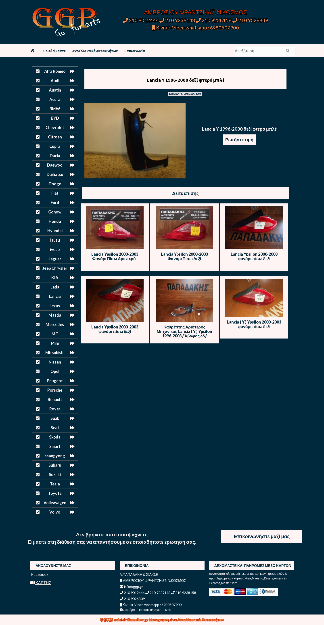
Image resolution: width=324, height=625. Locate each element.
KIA (54, 277)
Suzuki (55, 474)
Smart (54, 446)
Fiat (55, 193)
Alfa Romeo (55, 71)
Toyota (55, 493)
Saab (54, 418)
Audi (55, 80)
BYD (55, 118)
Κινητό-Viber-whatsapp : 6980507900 (195, 28)
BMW (55, 108)
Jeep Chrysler (54, 268)
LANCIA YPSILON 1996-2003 (185, 93)
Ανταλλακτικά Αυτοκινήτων (95, 50)
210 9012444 (141, 20)
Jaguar (55, 258)
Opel (54, 371)
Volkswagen (55, 502)
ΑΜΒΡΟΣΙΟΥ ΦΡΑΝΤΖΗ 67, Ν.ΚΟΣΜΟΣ (195, 12)
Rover (54, 408)
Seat (55, 427)
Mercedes (55, 324)
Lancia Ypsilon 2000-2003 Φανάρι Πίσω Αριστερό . (114, 256)
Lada (54, 286)
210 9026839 (250, 20)
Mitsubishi (54, 352)
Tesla (55, 483)
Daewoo (55, 165)
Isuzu (55, 240)
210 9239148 (177, 20)
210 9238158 (214, 20)
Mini (55, 343)
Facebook (39, 574)
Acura (54, 99)
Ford (55, 202)
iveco (55, 249)
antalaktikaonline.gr (131, 619)
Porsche (54, 390)
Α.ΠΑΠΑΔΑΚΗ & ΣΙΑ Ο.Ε (139, 574)
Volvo (54, 512)
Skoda (55, 437)
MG (55, 333)
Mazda (54, 315)
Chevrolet (55, 127)
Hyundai (55, 230)
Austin (55, 90)
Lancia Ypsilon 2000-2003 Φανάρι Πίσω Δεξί (184, 256)
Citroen (55, 136)
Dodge (55, 183)
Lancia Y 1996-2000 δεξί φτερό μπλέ (185, 80)
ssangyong (55, 455)
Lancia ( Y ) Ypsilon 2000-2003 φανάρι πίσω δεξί (254, 324)
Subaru (54, 465)
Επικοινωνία (134, 50)
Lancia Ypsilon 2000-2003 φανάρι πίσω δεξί (254, 256)
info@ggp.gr (131, 586)
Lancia (55, 296)
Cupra (54, 146)
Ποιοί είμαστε (54, 50)
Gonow (54, 211)
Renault (55, 399)
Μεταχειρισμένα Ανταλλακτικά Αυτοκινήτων (186, 619)
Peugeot (55, 380)
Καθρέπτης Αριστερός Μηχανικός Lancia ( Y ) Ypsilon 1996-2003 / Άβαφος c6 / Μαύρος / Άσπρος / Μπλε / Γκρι (184, 335)
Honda (55, 221)
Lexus (55, 305)
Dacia (55, 155)
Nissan (55, 362)
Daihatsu (55, 174)
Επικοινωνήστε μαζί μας (262, 536)
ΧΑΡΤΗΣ (40, 582)
